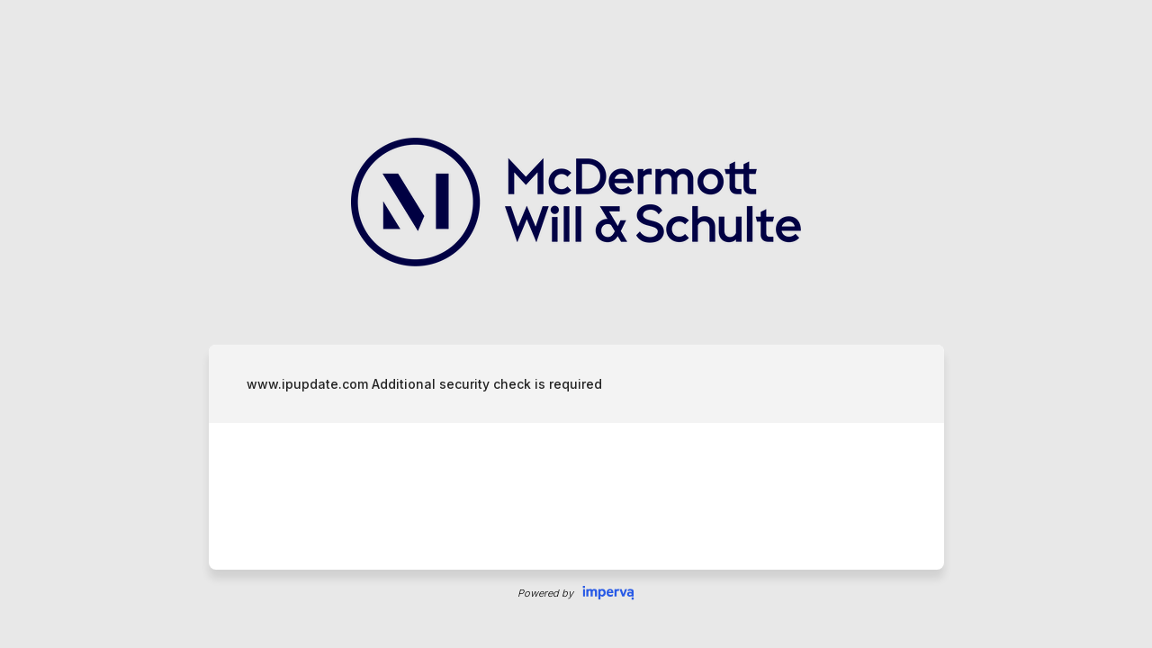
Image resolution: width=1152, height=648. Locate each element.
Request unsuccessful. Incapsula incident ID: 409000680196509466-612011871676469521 (576, 324)
